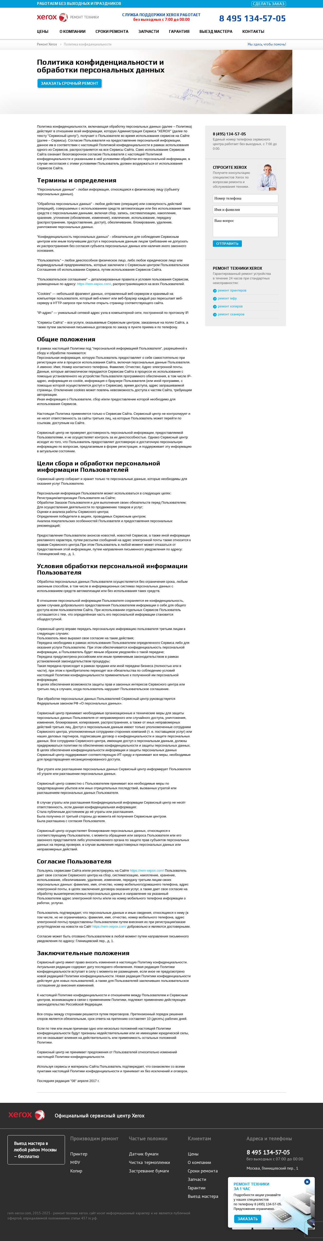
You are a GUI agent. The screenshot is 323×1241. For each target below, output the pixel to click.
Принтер (78, 1154)
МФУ (75, 1162)
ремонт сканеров (231, 314)
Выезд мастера (216, 31)
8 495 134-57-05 (252, 18)
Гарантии (196, 1188)
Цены (42, 31)
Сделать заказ (268, 4)
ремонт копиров (230, 306)
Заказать (248, 1219)
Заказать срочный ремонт (69, 83)
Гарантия (179, 31)
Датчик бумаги (143, 1154)
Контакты (253, 31)
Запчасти (148, 31)
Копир (76, 1171)
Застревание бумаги (149, 1171)
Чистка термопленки (149, 1162)
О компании (73, 31)
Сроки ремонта (112, 31)
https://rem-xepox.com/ (94, 284)
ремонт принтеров (232, 290)
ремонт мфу (227, 298)
